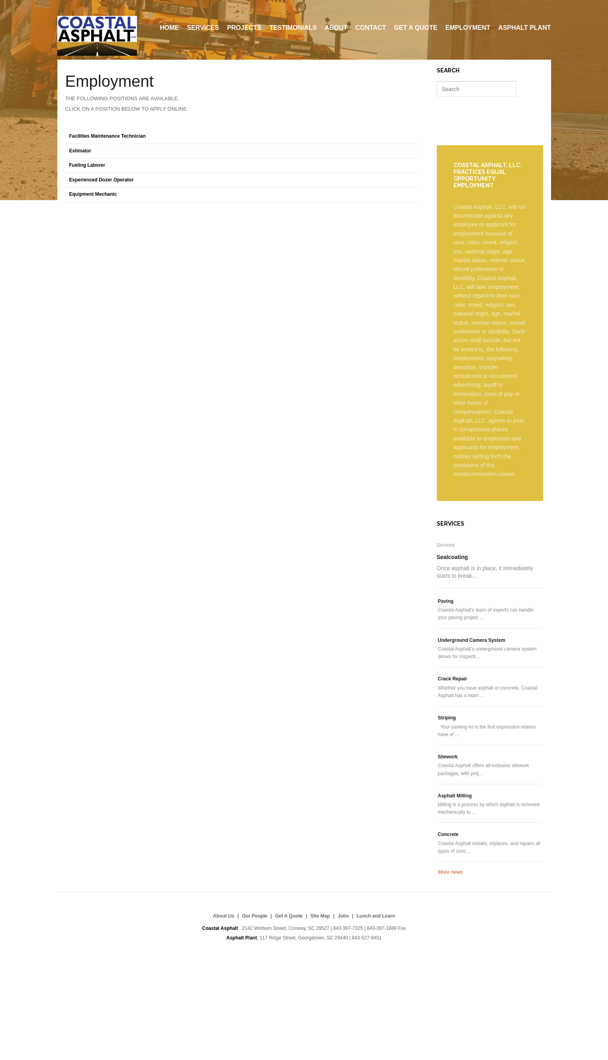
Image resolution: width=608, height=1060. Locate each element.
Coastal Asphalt (97, 36)
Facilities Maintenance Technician (107, 136)
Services (203, 27)
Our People (255, 916)
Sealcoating (452, 557)
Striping (447, 718)
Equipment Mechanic (93, 194)
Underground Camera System (471, 640)
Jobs (343, 916)
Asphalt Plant (524, 27)
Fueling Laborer (87, 165)
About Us (223, 916)
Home (169, 27)
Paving (446, 601)
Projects (244, 27)
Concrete (448, 834)
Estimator (80, 151)
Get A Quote (415, 27)
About (336, 27)
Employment (467, 27)
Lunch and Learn (375, 916)
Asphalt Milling (455, 796)
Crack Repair (452, 679)
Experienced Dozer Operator (101, 180)
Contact (370, 27)
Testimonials (293, 27)
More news (450, 872)
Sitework (448, 757)
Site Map (320, 916)
